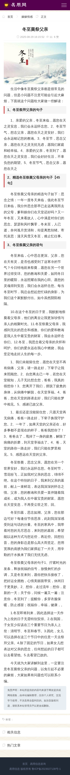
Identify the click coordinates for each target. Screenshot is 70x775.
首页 (10, 16)
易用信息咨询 (38, 763)
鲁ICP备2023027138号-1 (46, 768)
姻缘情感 (27, 16)
